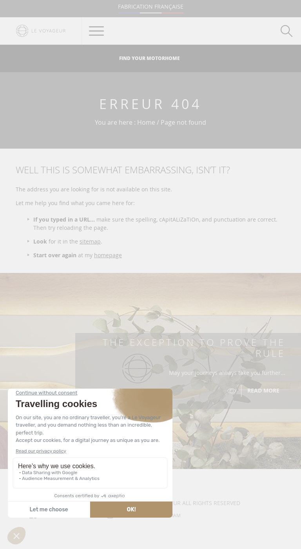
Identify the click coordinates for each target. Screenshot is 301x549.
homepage (108, 255)
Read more (263, 390)
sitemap (90, 241)
